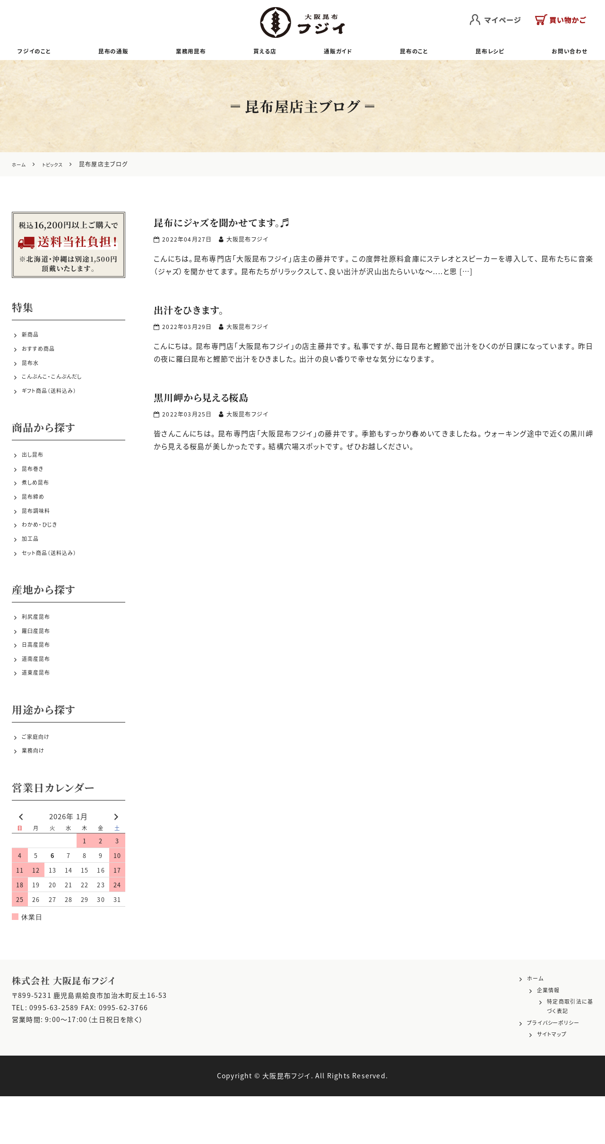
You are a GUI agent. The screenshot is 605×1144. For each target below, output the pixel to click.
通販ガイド (336, 53)
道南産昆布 (40, 701)
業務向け (36, 798)
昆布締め (36, 521)
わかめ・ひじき (44, 554)
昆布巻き (36, 488)
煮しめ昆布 (39, 504)
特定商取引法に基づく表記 (551, 1054)
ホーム (520, 1026)
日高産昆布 (40, 684)
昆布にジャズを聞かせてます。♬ (242, 226)
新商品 (32, 341)
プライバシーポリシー (543, 1069)
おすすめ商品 (42, 357)
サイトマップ (528, 1083)
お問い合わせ (563, 53)
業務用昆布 (194, 53)
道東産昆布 (40, 718)
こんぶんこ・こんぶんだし (60, 390)
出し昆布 (36, 471)
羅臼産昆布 (40, 668)
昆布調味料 (40, 537)
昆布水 (32, 374)
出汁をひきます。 (199, 313)
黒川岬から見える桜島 (216, 401)
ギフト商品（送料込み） (56, 407)
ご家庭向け (39, 782)
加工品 (32, 571)
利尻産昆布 (40, 651)
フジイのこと (40, 53)
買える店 (265, 53)
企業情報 (524, 1040)
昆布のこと (410, 53)
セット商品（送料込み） (56, 587)
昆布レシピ (484, 53)
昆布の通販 (118, 53)
